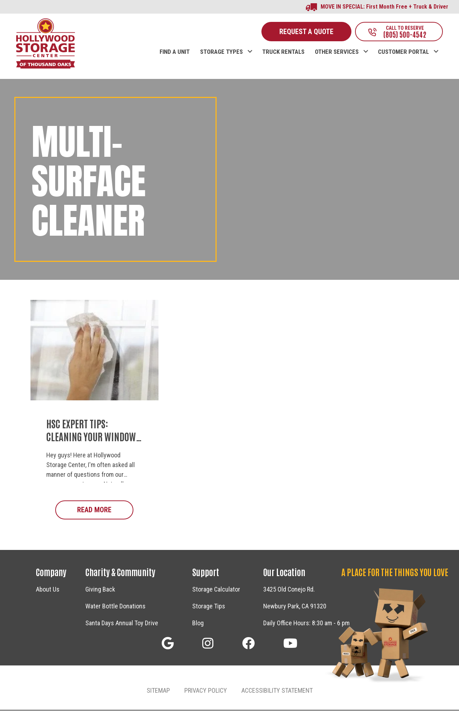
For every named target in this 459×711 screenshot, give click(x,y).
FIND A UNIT (175, 53)
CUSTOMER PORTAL (403, 53)
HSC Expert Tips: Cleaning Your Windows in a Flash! (93, 437)
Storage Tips (208, 607)
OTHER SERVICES (337, 53)
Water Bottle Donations (115, 607)
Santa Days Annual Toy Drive (121, 624)
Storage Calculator (216, 590)
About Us (48, 590)
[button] (250, 45)
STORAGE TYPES (221, 53)
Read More (105, 510)
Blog (198, 624)
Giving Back (100, 590)
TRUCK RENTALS (283, 53)
